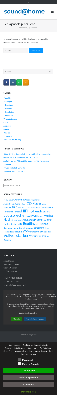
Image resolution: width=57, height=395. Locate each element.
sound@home (31, 335)
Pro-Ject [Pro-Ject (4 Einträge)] (6, 224)
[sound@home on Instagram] (13, 82)
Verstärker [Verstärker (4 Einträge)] (46, 232)
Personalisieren (28, 392)
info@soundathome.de (17, 285)
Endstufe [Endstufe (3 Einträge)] (45, 207)
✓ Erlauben (17, 319)
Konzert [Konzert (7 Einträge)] (45, 211)
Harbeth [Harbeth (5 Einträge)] (17, 211)
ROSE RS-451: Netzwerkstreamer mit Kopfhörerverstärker (27, 154)
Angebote (7, 126)
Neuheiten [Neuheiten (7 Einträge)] (28, 219)
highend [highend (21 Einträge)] (35, 211)
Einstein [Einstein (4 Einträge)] (21, 207)
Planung (8, 108)
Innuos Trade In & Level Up (14, 168)
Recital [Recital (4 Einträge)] (13, 224)
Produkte (7, 98)
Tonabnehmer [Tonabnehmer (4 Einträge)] (8, 232)
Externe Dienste (28, 363)
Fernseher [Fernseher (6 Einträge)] (8, 211)
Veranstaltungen (10, 119)
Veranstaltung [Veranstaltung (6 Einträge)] (35, 231)
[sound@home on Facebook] (6, 82)
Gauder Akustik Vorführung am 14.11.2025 (20, 157)
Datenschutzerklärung (12, 140)
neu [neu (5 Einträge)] (15, 220)
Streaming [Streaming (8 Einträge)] (39, 227)
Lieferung (9, 115)
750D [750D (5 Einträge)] (5, 200)
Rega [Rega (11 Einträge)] (20, 223)
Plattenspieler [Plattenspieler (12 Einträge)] (43, 219)
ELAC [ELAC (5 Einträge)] (38, 207)
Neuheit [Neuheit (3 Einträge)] (20, 220)
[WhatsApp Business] (19, 82)
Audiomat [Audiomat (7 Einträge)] (19, 199)
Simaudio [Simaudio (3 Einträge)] (22, 228)
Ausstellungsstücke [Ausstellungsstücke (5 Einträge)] (11, 204)
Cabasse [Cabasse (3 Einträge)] (23, 204)
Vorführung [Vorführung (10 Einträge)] (36, 235)
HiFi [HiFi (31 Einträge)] (24, 211)
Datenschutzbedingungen (34, 319)
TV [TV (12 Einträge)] (26, 231)
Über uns (7, 133)
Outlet (6, 122)
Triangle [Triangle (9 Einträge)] (19, 231)
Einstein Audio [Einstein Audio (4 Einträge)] (30, 207)
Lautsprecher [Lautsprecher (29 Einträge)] (14, 215)
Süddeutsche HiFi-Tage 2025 (14, 171)
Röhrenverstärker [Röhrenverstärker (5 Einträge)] (11, 228)
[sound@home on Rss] (26, 82)
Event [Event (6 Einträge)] (51, 207)
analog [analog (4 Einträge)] (11, 200)
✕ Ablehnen (28, 384)
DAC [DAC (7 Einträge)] (14, 207)
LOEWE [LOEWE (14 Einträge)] (31, 215)
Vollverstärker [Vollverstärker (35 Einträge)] (16, 235)
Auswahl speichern (28, 377)
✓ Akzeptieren (28, 370)
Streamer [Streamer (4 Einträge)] (29, 228)
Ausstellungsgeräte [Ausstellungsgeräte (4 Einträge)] (32, 200)
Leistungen (7, 101)
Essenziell (25, 359)
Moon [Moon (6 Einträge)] (40, 216)
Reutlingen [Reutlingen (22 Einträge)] (31, 223)
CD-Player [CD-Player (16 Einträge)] (34, 203)
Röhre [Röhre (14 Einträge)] (44, 224)
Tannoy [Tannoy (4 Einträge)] (47, 228)
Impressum (7, 136)
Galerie (6, 129)
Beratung (9, 105)
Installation (9, 112)
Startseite (23, 28)
